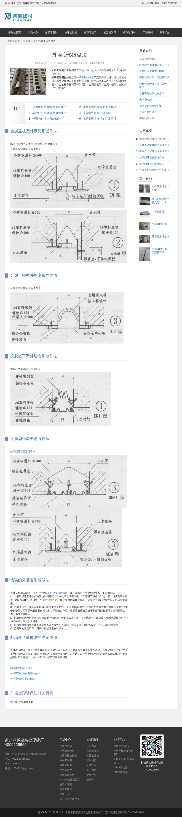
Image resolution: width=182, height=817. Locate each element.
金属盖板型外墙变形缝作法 (49, 107)
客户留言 (92, 770)
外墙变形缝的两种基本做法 (25, 673)
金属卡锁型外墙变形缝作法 (99, 107)
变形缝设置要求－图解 (151, 71)
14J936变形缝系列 (70, 779)
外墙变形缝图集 (85, 77)
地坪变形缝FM (122, 745)
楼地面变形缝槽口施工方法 (154, 64)
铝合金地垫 (66, 789)
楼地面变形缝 (67, 750)
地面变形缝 (93, 755)
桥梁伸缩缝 (66, 784)
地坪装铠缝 (71, 32)
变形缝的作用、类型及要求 (154, 77)
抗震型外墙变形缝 (20, 451)
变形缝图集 (51, 32)
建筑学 (90, 779)
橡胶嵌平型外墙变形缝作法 (49, 112)
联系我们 (92, 760)
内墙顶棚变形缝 (68, 755)
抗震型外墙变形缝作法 (96, 112)
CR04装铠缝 (120, 767)
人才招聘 (92, 765)
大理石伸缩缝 (67, 774)
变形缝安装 (90, 32)
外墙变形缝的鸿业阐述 (22, 678)
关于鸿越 (165, 32)
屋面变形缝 (66, 760)
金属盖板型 (16, 149)
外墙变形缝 (29, 368)
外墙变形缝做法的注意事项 (99, 118)
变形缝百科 (129, 32)
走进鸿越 (92, 745)
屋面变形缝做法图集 (150, 105)
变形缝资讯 (110, 32)
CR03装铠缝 (120, 772)
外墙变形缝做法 (59, 592)
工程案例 (148, 32)
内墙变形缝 (145, 99)
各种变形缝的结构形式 (151, 93)
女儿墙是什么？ (148, 58)
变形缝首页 (14, 32)
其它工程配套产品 (69, 798)
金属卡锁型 (16, 288)
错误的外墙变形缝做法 (46, 118)
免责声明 (92, 774)
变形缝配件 (66, 770)
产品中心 (33, 32)
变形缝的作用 (146, 118)
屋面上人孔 (66, 794)
